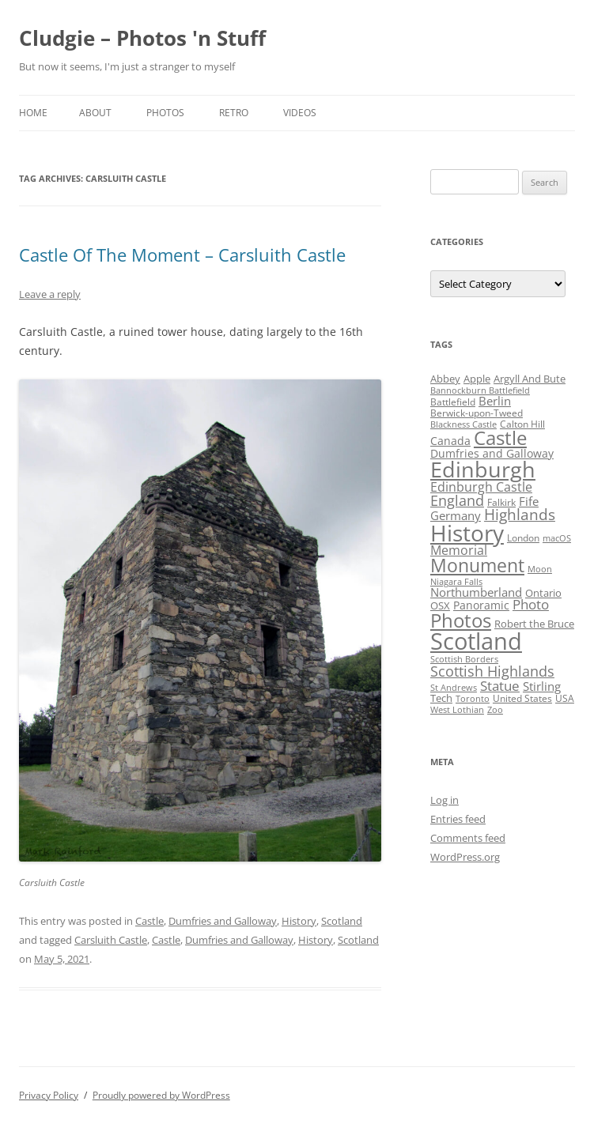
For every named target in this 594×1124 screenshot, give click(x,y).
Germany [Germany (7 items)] (455, 515)
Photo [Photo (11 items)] (531, 604)
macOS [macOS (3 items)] (557, 538)
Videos (299, 112)
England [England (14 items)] (457, 500)
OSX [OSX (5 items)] (440, 605)
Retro (233, 112)
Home (33, 112)
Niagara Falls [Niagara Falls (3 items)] (456, 581)
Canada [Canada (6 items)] (450, 440)
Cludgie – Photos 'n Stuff (142, 38)
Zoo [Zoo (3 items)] (495, 709)
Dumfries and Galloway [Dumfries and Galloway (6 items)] (492, 453)
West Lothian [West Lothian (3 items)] (457, 709)
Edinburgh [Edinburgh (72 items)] (482, 469)
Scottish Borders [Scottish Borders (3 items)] (464, 659)
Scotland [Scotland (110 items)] (476, 641)
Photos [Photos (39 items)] (460, 620)
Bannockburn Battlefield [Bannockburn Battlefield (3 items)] (480, 390)
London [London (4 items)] (523, 538)
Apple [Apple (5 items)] (476, 379)
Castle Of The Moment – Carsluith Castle (182, 254)
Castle (149, 921)
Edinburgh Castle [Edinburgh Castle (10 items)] (481, 487)
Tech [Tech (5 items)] (441, 698)
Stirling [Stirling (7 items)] (542, 686)
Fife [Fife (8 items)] (529, 501)
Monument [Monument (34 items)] (477, 565)
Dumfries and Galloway (222, 921)
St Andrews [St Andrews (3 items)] (453, 687)
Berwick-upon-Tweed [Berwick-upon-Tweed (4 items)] (476, 413)
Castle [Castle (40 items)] (500, 438)
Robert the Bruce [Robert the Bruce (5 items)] (534, 624)
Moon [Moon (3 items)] (540, 569)
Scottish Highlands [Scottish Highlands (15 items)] (492, 671)
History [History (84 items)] (467, 533)
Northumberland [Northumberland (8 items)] (476, 592)
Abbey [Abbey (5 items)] (445, 379)
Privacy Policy (48, 1095)
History (299, 921)
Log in (444, 800)
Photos (165, 112)
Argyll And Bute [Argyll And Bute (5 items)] (530, 379)
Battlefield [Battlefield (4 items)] (452, 402)
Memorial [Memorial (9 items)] (458, 550)
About (95, 112)
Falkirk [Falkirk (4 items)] (501, 502)
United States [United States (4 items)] (522, 698)
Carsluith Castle (110, 940)
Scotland (341, 921)
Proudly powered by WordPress (161, 1095)
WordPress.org (465, 857)
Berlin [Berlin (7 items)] (495, 401)
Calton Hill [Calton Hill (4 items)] (522, 424)
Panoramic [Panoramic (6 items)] (481, 605)
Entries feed (458, 819)
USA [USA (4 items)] (564, 698)
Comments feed (467, 838)
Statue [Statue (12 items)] (500, 686)
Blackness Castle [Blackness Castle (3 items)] (463, 424)
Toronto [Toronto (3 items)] (473, 698)
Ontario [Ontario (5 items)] (543, 593)
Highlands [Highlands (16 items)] (519, 514)
